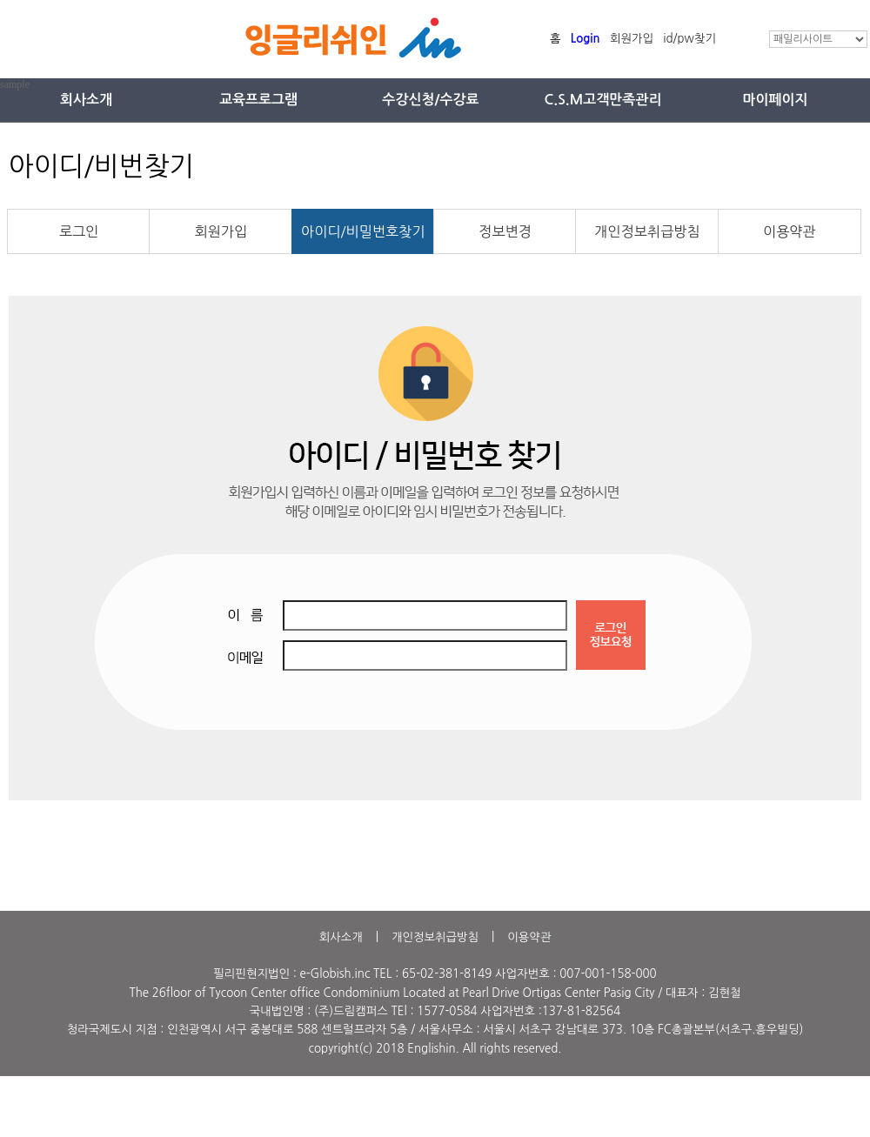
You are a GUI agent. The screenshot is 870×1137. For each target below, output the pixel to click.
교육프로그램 (258, 99)
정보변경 (505, 231)
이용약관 (789, 231)
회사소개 (86, 99)
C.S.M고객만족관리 (603, 99)
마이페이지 (774, 99)
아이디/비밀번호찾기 (363, 231)
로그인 (78, 231)
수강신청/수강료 (430, 99)
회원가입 (221, 231)
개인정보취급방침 (646, 231)
